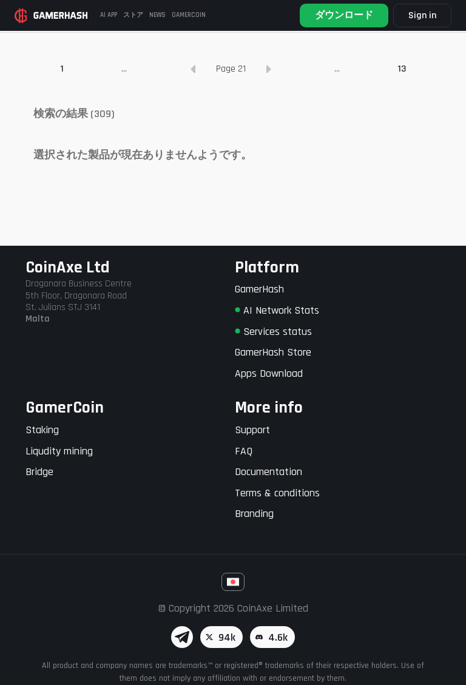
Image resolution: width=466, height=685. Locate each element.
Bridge (39, 472)
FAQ (243, 451)
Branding (254, 514)
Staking (42, 430)
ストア (133, 15)
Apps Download (269, 373)
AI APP (108, 15)
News (157, 15)
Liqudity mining (59, 451)
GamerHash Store (273, 352)
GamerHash (259, 290)
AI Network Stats (277, 310)
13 (401, 136)
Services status (273, 332)
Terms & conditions (277, 493)
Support (252, 430)
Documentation (268, 472)
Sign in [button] (422, 15)
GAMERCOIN (189, 15)
